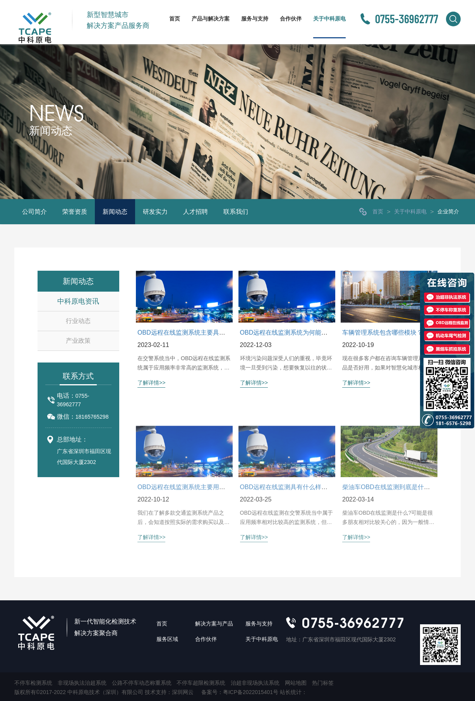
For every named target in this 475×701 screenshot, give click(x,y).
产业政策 (78, 340)
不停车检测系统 (33, 683)
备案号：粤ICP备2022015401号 (240, 692)
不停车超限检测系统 (201, 683)
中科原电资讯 (78, 301)
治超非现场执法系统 (255, 683)
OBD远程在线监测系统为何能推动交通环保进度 (305, 332)
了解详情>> (151, 383)
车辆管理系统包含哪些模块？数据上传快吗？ (404, 332)
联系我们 (235, 211)
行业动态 (78, 321)
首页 (174, 18)
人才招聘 (195, 211)
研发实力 (155, 211)
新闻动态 (115, 211)
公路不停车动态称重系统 (141, 683)
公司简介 (34, 211)
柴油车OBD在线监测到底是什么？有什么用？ (404, 524)
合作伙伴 (291, 18)
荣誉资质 (74, 211)
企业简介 (448, 211)
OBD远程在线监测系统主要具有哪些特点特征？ (203, 332)
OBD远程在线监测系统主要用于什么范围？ (196, 524)
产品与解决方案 (211, 18)
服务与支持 (254, 18)
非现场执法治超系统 (82, 683)
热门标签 (323, 683)
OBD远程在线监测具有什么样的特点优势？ (299, 524)
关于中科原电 (329, 18)
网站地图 (296, 683)
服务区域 (167, 639)
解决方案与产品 (214, 623)
